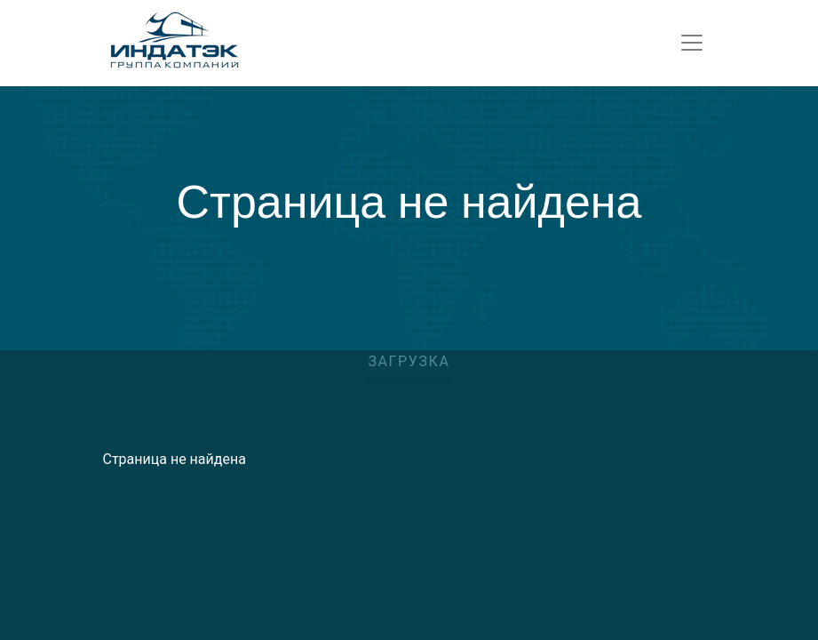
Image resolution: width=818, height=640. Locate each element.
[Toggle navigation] (692, 43)
